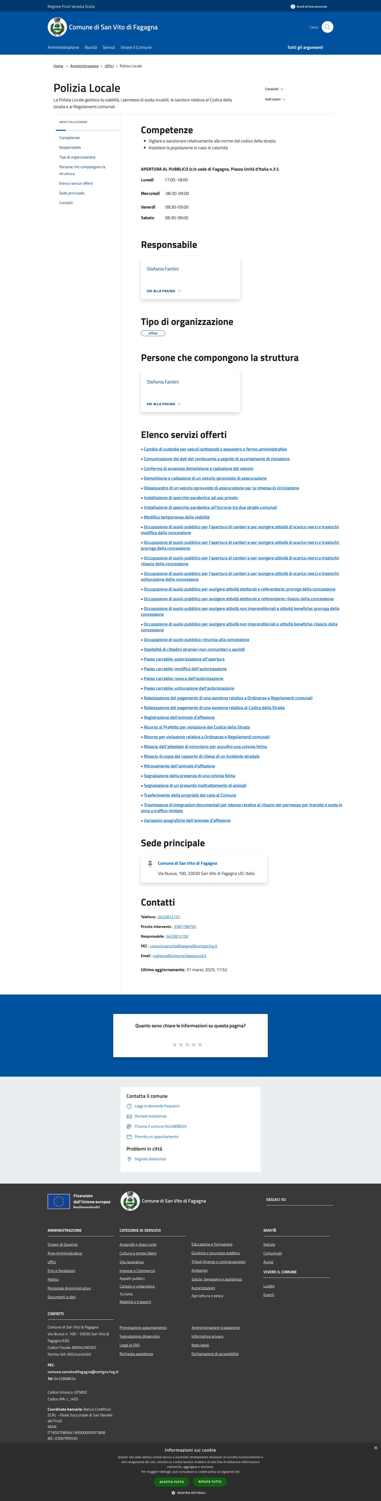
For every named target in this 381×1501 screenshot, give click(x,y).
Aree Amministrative (65, 1253)
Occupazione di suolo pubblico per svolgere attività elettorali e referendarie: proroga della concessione (239, 589)
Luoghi (269, 1286)
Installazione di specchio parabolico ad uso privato (191, 497)
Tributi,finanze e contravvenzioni (218, 1262)
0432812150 (177, 936)
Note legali (200, 1345)
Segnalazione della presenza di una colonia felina (189, 775)
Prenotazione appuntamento (143, 1327)
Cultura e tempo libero (138, 1253)
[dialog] (190, 1472)
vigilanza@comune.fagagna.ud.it (179, 956)
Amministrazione (84, 66)
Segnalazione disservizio (140, 1336)
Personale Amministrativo (69, 1288)
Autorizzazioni (203, 1288)
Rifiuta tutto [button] (210, 1482)
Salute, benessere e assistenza (216, 1279)
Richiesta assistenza (136, 1354)
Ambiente (199, 1270)
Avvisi (268, 1262)
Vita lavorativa (132, 1262)
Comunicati (272, 1253)
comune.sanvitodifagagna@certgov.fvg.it (183, 946)
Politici (53, 1279)
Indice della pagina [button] (73, 122)
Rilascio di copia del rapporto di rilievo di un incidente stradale (202, 756)
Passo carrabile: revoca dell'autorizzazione (183, 678)
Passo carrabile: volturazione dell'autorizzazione (189, 688)
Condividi (275, 89)
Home (58, 66)
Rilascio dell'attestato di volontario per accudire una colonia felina (205, 746)
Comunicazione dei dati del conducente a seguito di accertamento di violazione (217, 458)
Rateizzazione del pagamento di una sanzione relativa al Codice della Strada (214, 707)
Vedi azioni (276, 99)
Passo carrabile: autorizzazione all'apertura (184, 659)
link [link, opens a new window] (237, 1472)
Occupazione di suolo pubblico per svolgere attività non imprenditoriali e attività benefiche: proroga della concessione (240, 611)
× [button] (375, 1448)
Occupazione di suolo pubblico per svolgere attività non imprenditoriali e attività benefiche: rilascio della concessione (239, 627)
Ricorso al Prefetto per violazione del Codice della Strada (197, 727)
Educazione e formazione (212, 1244)
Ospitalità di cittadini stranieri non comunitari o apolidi (194, 649)
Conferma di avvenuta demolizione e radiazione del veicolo (198, 468)
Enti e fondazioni (61, 1271)
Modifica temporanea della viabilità (176, 517)
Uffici (109, 66)
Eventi (268, 1295)
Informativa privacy (207, 1336)
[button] (190, 1492)
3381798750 (185, 926)
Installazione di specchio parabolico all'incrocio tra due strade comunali (210, 507)
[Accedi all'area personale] (308, 6)
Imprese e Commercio (137, 1271)
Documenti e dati (62, 1297)
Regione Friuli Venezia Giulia (71, 6)
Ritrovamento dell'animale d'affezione (179, 766)
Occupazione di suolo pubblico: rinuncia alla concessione (196, 639)
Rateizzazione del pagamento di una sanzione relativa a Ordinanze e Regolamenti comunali (228, 698)
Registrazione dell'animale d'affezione (179, 717)
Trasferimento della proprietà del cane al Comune (190, 795)
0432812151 (169, 917)
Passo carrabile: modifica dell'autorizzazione (185, 668)
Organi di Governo (63, 1244)
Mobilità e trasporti (135, 1302)
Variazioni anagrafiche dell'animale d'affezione (187, 820)
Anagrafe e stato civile (138, 1244)
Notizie (269, 1244)
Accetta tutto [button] (172, 1482)
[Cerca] (327, 27)
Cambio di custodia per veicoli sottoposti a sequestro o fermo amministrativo (215, 449)
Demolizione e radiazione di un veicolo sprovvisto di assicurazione (205, 478)
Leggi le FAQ (130, 1345)
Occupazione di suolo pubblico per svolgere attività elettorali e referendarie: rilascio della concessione (239, 598)
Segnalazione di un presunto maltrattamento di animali (195, 785)
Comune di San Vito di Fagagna (187, 863)
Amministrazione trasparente (215, 1327)
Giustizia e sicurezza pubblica (215, 1253)
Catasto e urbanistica (137, 1286)
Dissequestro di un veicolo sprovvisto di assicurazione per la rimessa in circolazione (221, 488)
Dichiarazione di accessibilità (215, 1354)
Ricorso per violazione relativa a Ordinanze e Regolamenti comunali (206, 736)
